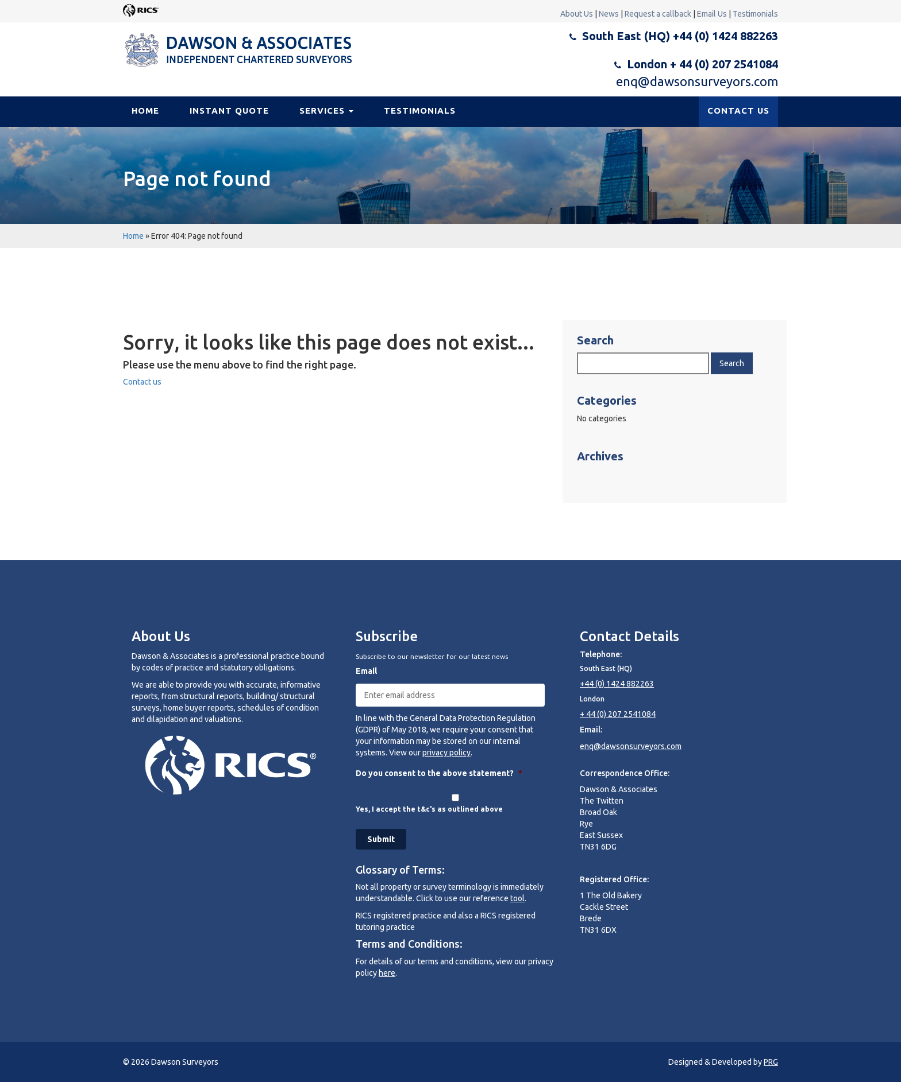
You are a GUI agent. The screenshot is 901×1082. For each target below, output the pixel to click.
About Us (576, 13)
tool (517, 898)
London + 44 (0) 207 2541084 (702, 64)
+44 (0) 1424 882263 (617, 683)
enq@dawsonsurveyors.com (697, 81)
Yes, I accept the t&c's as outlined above (429, 809)
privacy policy (446, 752)
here (387, 973)
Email (366, 671)
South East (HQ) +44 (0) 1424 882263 (680, 35)
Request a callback (658, 13)
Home (145, 110)
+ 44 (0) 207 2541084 (618, 714)
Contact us (142, 381)
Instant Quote (229, 110)
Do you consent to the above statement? (439, 773)
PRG (771, 1062)
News (609, 13)
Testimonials (755, 13)
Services (326, 110)
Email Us (712, 13)
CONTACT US (738, 110)
